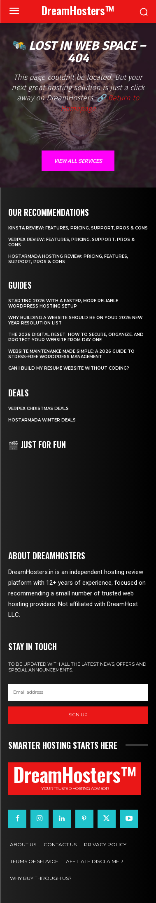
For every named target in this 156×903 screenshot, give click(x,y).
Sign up (78, 715)
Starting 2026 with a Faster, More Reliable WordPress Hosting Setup (63, 303)
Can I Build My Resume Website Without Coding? (68, 368)
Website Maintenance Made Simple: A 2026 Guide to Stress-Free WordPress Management (71, 354)
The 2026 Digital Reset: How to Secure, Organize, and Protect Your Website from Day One (76, 337)
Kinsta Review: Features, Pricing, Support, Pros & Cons (78, 228)
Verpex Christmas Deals (38, 408)
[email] (78, 692)
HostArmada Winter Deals (42, 420)
